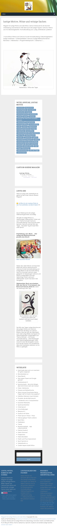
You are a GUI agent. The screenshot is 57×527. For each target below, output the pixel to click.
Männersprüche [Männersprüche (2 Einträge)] (30, 135)
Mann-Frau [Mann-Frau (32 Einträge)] (20, 135)
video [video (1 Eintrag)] (36, 146)
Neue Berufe (21, 376)
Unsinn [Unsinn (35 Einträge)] (19, 146)
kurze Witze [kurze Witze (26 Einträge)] (29, 131)
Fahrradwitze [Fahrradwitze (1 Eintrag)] (33, 114)
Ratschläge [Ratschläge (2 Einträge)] (20, 139)
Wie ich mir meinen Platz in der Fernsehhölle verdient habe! (27, 204)
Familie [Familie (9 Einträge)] (25, 116)
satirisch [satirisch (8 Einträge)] (36, 139)
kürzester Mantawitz (24, 402)
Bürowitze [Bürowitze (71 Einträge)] (20, 112)
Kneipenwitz (21, 434)
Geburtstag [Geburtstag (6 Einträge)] (20, 122)
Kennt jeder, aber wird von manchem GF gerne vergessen (28, 371)
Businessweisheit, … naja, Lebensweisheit (25, 427)
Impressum (20, 519)
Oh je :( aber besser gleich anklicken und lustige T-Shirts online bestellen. (9, 497)
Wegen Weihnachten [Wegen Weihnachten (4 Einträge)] (23, 148)
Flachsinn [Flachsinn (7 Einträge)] (32, 116)
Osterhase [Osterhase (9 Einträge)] (27, 137)
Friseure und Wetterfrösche (26, 390)
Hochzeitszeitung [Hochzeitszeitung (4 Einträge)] (22, 124)
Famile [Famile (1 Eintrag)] (19, 116)
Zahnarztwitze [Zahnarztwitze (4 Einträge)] (21, 152)
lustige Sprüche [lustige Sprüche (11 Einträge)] (34, 133)
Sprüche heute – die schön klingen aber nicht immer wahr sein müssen (28, 385)
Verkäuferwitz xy (23, 443)
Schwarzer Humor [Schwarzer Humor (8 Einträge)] (22, 142)
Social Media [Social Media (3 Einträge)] (33, 142)
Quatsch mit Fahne (23, 413)
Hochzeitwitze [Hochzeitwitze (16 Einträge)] (34, 124)
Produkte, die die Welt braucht (27, 398)
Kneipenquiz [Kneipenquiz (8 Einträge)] (21, 131)
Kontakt (53, 519)
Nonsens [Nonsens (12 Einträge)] (19, 137)
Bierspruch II (21, 411)
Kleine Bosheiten (23, 437)
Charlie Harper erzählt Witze (26, 445)
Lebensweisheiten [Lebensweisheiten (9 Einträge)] (22, 133)
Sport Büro (21, 420)
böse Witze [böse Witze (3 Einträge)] (31, 110)
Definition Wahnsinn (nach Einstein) (28, 396)
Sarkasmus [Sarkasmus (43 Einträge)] (29, 139)
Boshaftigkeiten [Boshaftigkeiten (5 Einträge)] (22, 110)
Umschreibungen (23, 409)
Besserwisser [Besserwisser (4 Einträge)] (29, 107)
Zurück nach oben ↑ (7, 524)
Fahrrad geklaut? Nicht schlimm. (27, 418)
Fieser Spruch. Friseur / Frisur (26, 415)
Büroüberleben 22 (23, 374)
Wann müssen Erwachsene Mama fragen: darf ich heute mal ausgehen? (29, 393)
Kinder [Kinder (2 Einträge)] (19, 129)
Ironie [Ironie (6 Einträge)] (18, 126)
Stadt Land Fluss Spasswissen (27, 439)
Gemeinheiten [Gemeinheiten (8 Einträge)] (30, 122)
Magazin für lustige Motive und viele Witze (13, 517)
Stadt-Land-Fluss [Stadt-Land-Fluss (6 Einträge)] (32, 144)
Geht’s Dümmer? (23, 432)
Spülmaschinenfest (23, 405)
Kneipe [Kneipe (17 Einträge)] (34, 129)
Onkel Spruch (22, 407)
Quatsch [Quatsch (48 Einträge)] (34, 137)
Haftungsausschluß (44, 519)
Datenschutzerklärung (30, 519)
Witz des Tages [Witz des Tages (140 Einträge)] (34, 150)
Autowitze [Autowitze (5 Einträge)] (20, 107)
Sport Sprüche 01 (23, 441)
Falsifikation (21, 422)
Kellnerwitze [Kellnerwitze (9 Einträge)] (32, 126)
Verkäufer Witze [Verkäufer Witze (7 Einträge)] (27, 146)
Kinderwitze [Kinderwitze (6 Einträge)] (26, 129)
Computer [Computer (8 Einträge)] (28, 112)
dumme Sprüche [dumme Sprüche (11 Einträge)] (22, 114)
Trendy (20, 424)
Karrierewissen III (23, 382)
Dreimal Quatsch (23, 430)
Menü (3, 14)
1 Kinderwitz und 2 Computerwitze (28, 400)
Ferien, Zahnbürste (23, 388)
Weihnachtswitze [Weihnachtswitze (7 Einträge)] (22, 150)
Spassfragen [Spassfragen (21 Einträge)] (21, 144)
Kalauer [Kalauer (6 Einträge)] (24, 126)
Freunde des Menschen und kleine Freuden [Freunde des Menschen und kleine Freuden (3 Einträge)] (27, 119)
